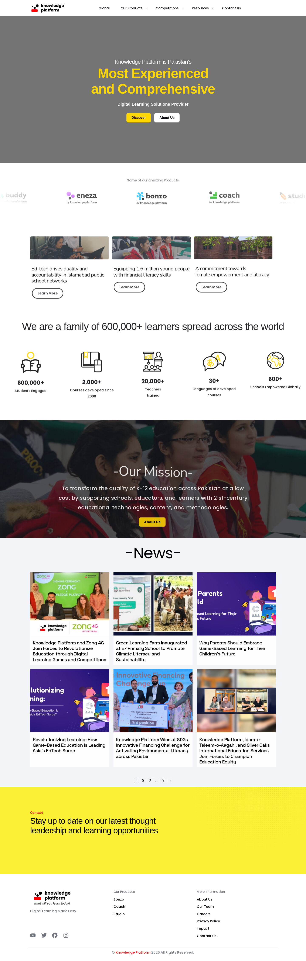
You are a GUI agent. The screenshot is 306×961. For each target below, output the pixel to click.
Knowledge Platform (133, 952)
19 (162, 780)
